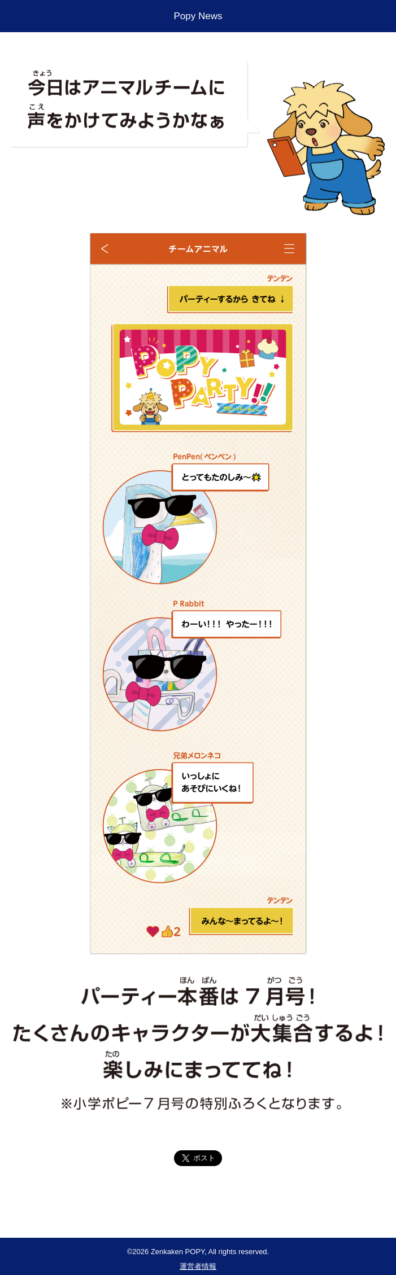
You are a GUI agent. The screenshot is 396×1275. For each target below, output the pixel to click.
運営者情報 (198, 1266)
